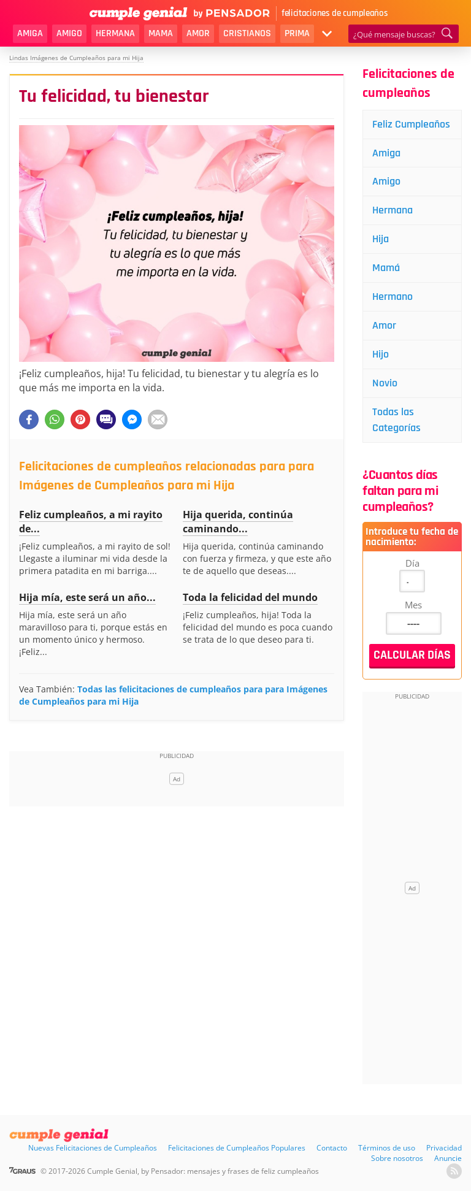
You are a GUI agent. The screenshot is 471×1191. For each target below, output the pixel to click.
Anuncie (448, 1158)
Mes (413, 605)
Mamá (386, 268)
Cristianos (247, 33)
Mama (160, 33)
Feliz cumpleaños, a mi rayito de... (91, 521)
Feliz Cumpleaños (411, 124)
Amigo (69, 33)
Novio (384, 383)
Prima (297, 33)
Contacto (331, 1148)
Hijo (380, 354)
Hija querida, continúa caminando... (238, 521)
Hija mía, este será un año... (87, 597)
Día (412, 563)
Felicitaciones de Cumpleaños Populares (236, 1148)
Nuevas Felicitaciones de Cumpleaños (92, 1148)
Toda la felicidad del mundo (250, 597)
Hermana (115, 33)
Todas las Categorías (396, 420)
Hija (380, 239)
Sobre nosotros (397, 1158)
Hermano (392, 296)
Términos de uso (386, 1148)
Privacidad (444, 1148)
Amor (198, 33)
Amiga (30, 33)
